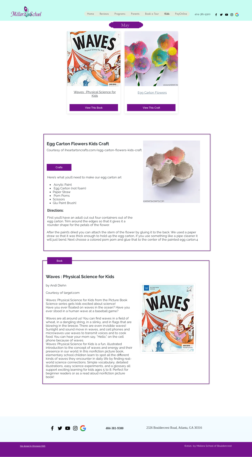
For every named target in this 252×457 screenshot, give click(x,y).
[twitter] (221, 14)
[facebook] (216, 14)
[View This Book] (94, 107)
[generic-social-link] (237, 14)
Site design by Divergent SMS (32, 446)
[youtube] (226, 14)
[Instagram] (232, 14)
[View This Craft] (151, 107)
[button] (59, 167)
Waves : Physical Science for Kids (95, 93)
